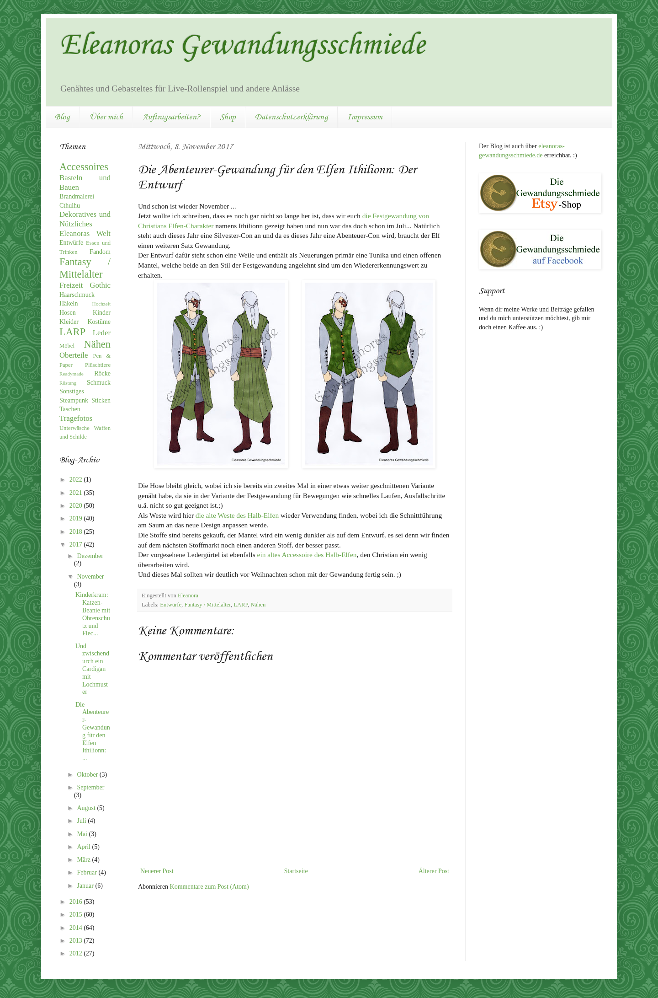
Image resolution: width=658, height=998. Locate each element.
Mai (83, 834)
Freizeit (71, 285)
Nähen (257, 604)
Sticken (101, 400)
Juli (82, 820)
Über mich (106, 117)
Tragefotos (75, 418)
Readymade (71, 373)
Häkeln (68, 303)
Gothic (100, 285)
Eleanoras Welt (85, 233)
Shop (228, 117)
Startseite (296, 871)
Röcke (102, 373)
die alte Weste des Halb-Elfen (237, 515)
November (90, 576)
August (87, 808)
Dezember (90, 556)
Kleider (69, 321)
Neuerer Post (157, 871)
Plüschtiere (98, 365)
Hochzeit (101, 303)
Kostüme (99, 321)
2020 (76, 505)
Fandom (100, 251)
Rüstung (67, 383)
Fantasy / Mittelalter (207, 604)
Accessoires (83, 166)
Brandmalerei (76, 196)
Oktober (88, 774)
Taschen (69, 409)
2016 (76, 901)
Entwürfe (170, 604)
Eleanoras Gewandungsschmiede (242, 45)
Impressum (364, 117)
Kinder (102, 312)
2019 (76, 518)
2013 (76, 940)
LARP (240, 604)
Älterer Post (434, 871)
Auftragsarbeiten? (171, 117)
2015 (76, 914)
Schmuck (99, 382)
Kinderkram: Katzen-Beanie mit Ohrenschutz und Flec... (92, 614)
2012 (76, 953)
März (84, 859)
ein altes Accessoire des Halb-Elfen (307, 554)
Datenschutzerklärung (291, 117)
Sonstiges (71, 391)
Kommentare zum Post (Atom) (209, 886)
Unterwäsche (74, 428)
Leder (102, 332)
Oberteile (73, 355)
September (90, 787)
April (84, 846)
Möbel (66, 346)
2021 (76, 492)
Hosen (67, 312)
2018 (76, 531)
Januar (86, 885)
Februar (87, 872)
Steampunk (73, 400)
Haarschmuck (77, 294)
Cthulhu (69, 205)
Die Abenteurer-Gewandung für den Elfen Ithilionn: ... (92, 731)
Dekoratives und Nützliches (85, 219)
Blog (62, 117)
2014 (76, 927)
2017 (76, 544)
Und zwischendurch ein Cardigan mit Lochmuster (92, 669)
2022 (76, 479)
